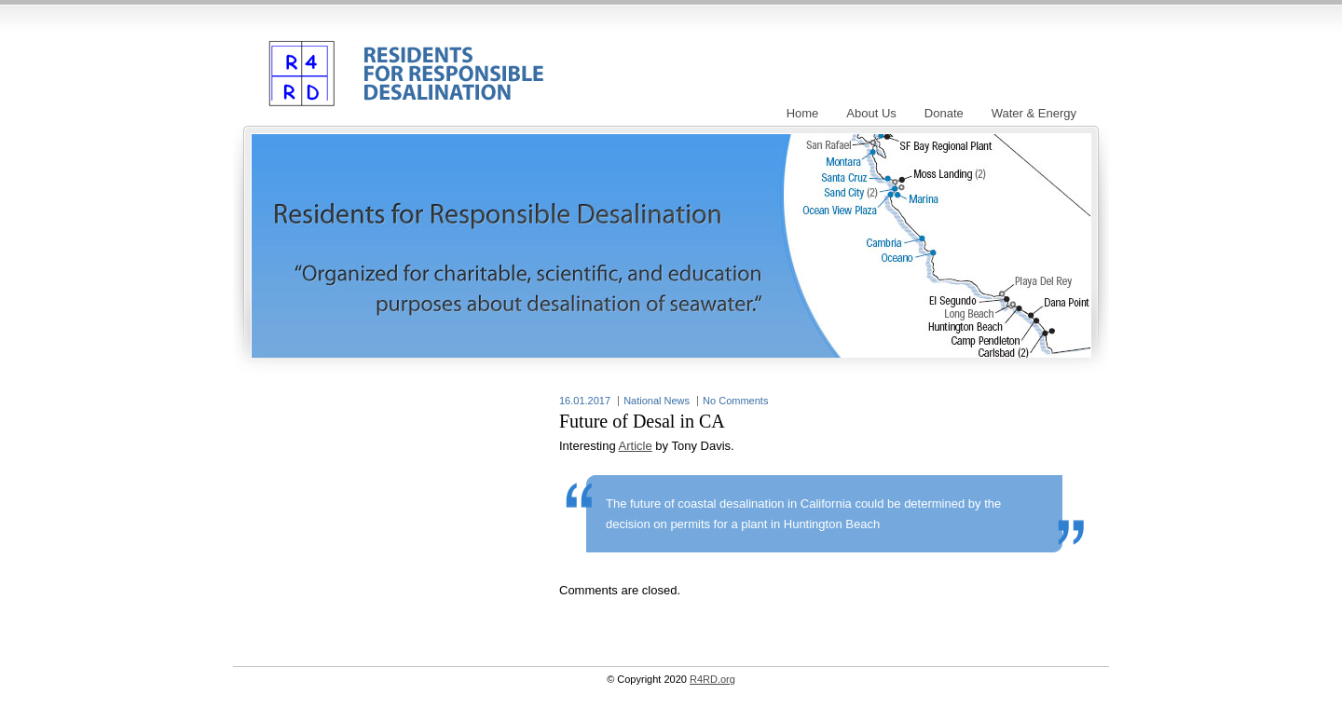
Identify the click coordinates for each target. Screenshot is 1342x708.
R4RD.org (402, 59)
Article (635, 446)
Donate (944, 113)
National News (656, 400)
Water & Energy (1034, 113)
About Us (871, 113)
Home (803, 113)
